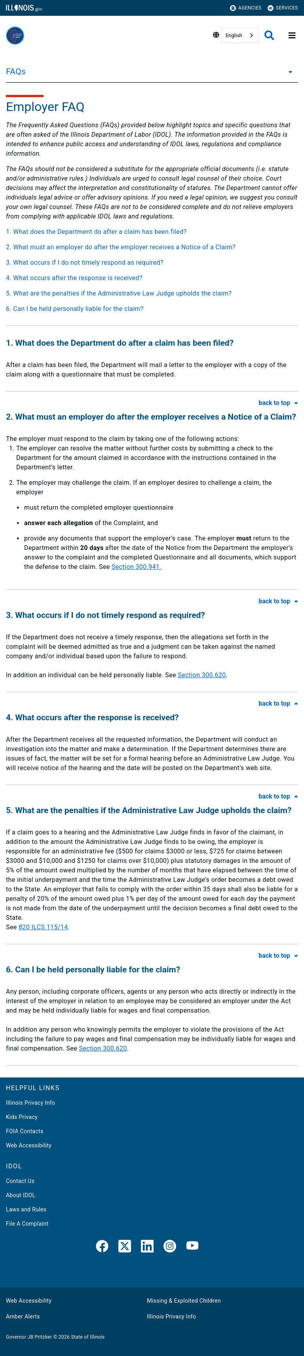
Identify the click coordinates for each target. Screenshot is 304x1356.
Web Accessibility (28, 1145)
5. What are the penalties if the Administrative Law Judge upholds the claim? (119, 293)
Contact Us (20, 1181)
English (234, 35)
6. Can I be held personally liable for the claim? (75, 309)
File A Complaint (27, 1223)
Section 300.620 (202, 675)
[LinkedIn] (147, 1248)
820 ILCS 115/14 (43, 927)
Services (283, 8)
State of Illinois (87, 1337)
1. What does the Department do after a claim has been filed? (96, 231)
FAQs (16, 71)
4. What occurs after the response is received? (74, 278)
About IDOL (20, 1195)
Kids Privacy (22, 1117)
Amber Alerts (23, 1316)
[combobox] (239, 35)
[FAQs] (288, 71)
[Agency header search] (269, 35)
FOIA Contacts (24, 1131)
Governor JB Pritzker (29, 1337)
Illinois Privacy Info (30, 1103)
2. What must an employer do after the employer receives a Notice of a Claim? (121, 247)
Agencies (246, 8)
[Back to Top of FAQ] (278, 402)
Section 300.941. (137, 567)
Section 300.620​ (103, 1048)
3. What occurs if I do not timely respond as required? (84, 262)
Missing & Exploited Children (183, 1301)
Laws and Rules (26, 1209)
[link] (102, 1248)
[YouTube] (192, 1248)
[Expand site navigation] (292, 35)
